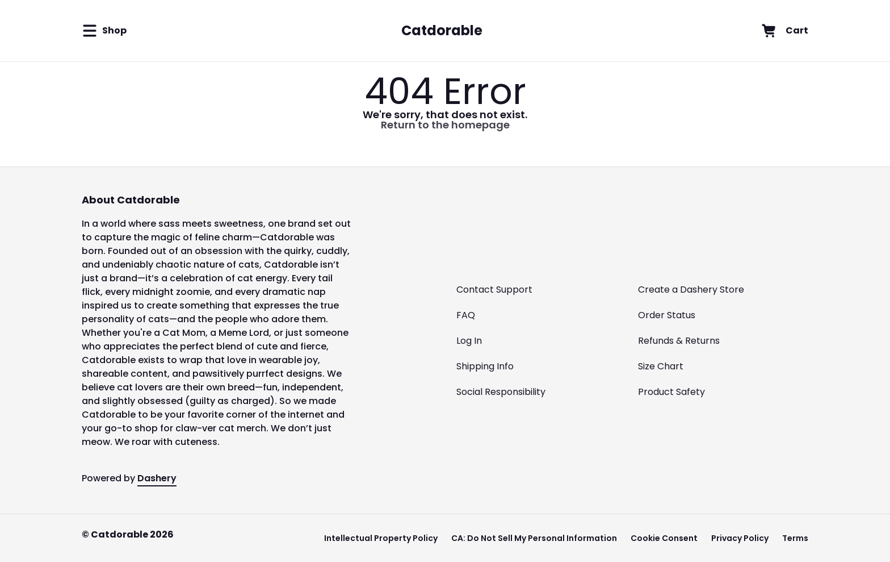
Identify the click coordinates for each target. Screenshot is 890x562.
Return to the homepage (445, 125)
